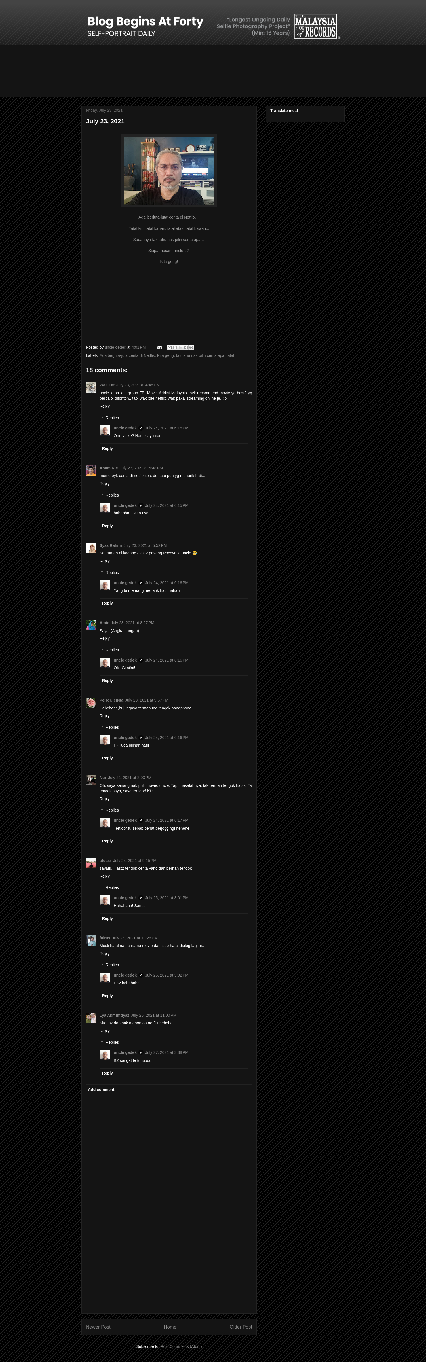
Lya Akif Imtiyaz (114, 1015)
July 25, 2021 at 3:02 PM (167, 975)
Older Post (241, 1327)
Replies (112, 418)
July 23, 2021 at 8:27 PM (132, 622)
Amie (104, 622)
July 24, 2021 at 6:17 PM (167, 820)
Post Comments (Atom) (181, 1346)
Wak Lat (107, 385)
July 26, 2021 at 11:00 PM (154, 1015)
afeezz (105, 860)
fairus (105, 938)
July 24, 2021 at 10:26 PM (135, 938)
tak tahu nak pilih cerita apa (200, 355)
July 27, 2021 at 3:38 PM (167, 1052)
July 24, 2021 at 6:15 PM (167, 428)
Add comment (101, 1089)
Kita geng (165, 355)
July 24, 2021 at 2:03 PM (129, 777)
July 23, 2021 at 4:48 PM (141, 468)
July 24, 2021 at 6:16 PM (167, 583)
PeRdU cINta (111, 700)
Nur (103, 777)
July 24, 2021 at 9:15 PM (135, 860)
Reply (105, 406)
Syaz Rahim (111, 545)
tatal (230, 355)
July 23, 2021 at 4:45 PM (138, 385)
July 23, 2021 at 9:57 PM (146, 700)
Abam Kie (109, 468)
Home (170, 1327)
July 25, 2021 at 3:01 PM (167, 897)
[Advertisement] (169, 1269)
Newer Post (98, 1327)
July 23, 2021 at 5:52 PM (145, 545)
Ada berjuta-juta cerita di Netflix (127, 355)
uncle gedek (125, 428)
